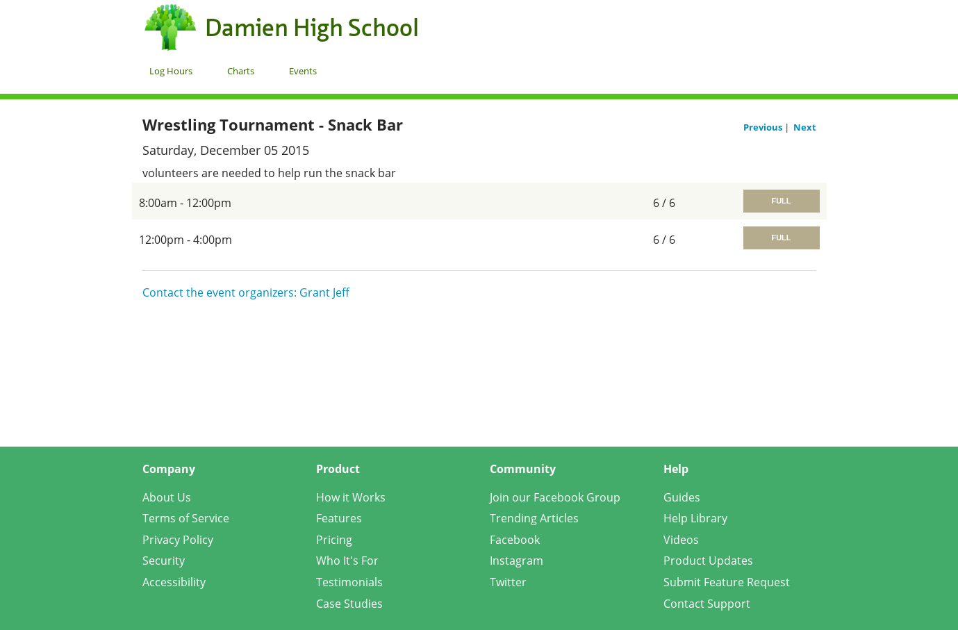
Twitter (508, 582)
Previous (763, 127)
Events (303, 71)
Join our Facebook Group (555, 497)
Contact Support (706, 603)
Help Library (695, 518)
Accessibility (174, 582)
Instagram (516, 560)
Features (339, 518)
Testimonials (349, 582)
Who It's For (347, 560)
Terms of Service (185, 518)
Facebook (515, 539)
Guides (681, 497)
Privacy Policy (177, 539)
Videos (681, 539)
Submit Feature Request (726, 582)
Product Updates (708, 560)
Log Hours (170, 71)
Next (804, 127)
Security (163, 560)
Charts (240, 71)
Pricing (334, 539)
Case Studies (349, 603)
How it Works (351, 497)
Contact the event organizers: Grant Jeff (245, 292)
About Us (166, 497)
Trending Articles (534, 518)
